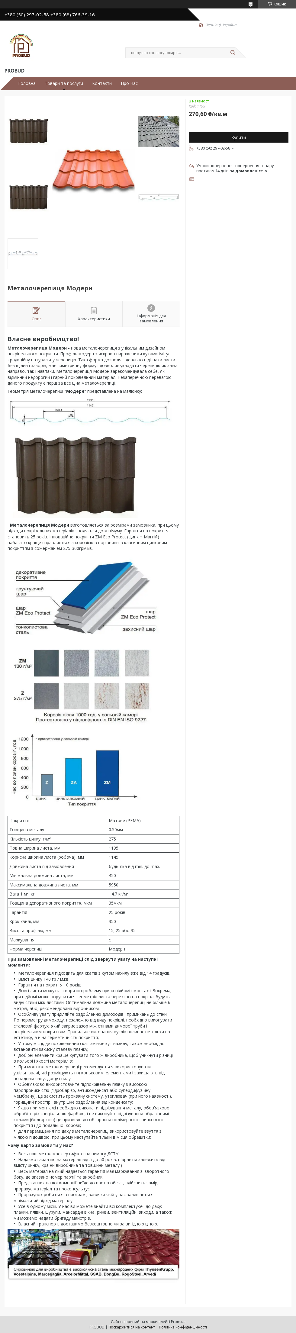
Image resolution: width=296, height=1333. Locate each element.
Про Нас (129, 83)
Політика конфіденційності (183, 1327)
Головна (27, 83)
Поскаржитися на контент (131, 1327)
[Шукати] (233, 52)
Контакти (102, 83)
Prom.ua (178, 1321)
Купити (238, 137)
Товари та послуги (64, 83)
